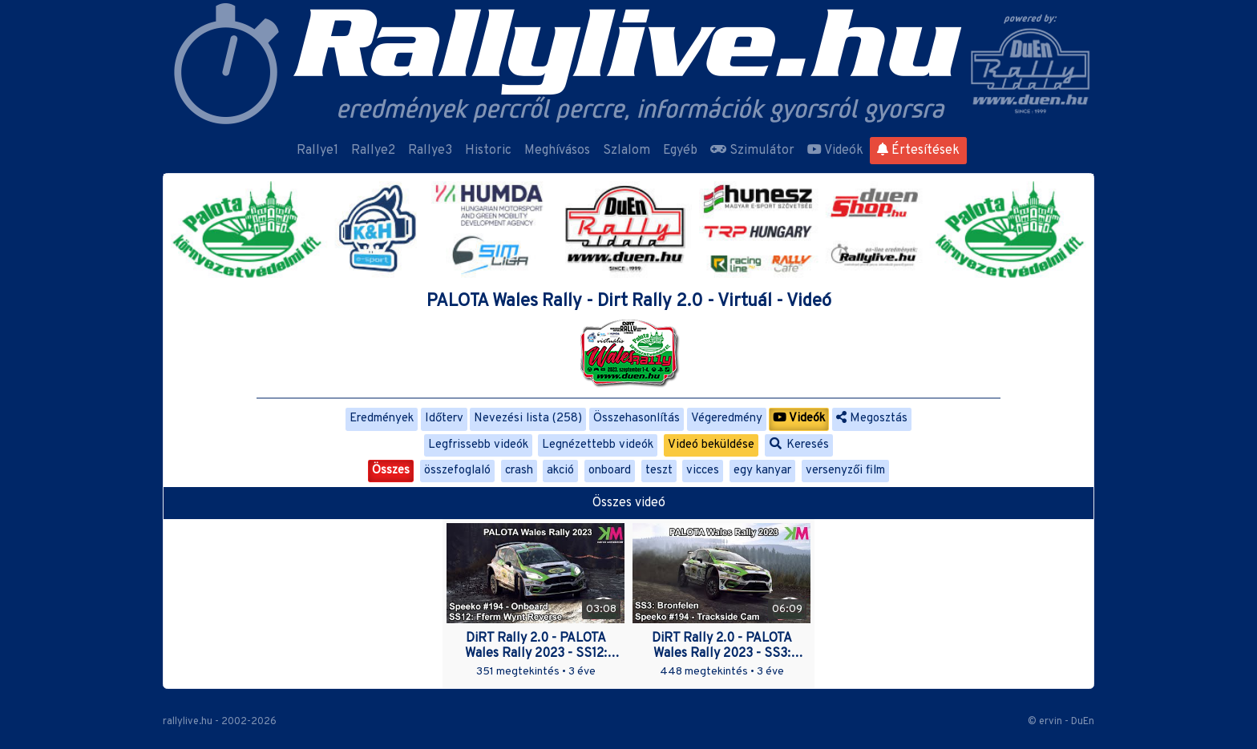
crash (519, 470)
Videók (835, 151)
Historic (488, 151)
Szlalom (626, 151)
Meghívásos (557, 151)
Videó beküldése (711, 445)
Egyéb (680, 151)
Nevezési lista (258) (528, 418)
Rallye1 (317, 151)
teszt (659, 470)
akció (560, 470)
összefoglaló (457, 470)
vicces (702, 470)
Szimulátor (752, 151)
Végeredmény (726, 418)
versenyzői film (845, 470)
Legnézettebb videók (597, 445)
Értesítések (918, 151)
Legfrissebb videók (478, 445)
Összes (391, 470)
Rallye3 (430, 151)
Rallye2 (373, 151)
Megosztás (871, 418)
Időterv (444, 418)
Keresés (799, 445)
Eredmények (382, 418)
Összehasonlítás (636, 418)
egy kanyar (762, 470)
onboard (609, 470)
